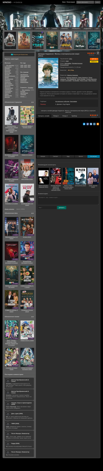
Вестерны (8, 70)
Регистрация (71, 2)
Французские (24, 82)
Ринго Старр (84, 80)
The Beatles (75, 80)
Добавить (62, 207)
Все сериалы (26, 90)
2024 (29, 65)
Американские (24, 76)
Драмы (7, 77)
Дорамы (30, 87)
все (32, 102)
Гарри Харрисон (83, 77)
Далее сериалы (9, 209)
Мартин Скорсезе (72, 75)
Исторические (9, 79)
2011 (70, 58)
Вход (64, 2)
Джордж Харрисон (71, 77)
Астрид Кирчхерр (91, 79)
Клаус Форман (81, 79)
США (67, 61)
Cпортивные (8, 91)
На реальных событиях (62, 101)
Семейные (8, 89)
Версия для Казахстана (19, 55)
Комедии (7, 80)
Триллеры (8, 92)
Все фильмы (10, 65)
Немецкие (23, 80)
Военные (7, 71)
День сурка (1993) (17, 413)
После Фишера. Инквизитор (20, 433)
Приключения (9, 88)
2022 (25, 67)
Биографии (68, 63)
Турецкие (23, 94)
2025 (25, 65)
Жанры (23, 96)
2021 (29, 67)
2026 (21, 65)
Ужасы (7, 94)
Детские (7, 74)
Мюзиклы (7, 86)
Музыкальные (64, 65)
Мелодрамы (8, 83)
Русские (22, 77)
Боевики (7, 68)
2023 (21, 67)
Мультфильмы (9, 85)
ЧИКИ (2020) (15, 423)
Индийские (23, 79)
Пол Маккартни (71, 79)
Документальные (77, 63)
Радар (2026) (15, 443)
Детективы (8, 73)
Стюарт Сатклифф (66, 80)
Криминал (8, 82)
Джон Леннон (92, 80)
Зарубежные (24, 74)
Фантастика (8, 95)
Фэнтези (7, 97)
